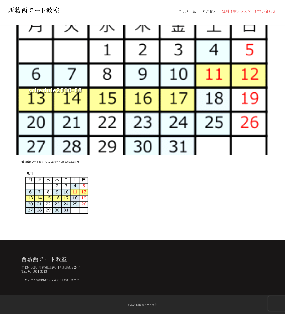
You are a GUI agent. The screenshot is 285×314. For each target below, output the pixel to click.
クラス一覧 (187, 11)
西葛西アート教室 (146, 304)
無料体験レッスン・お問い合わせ (249, 11)
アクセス (209, 11)
